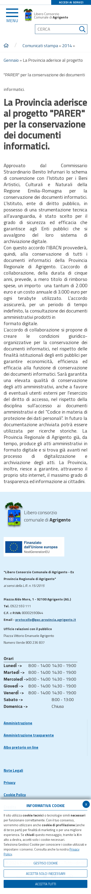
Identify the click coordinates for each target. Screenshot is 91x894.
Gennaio (11, 60)
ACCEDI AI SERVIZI (71, 2)
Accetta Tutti (45, 883)
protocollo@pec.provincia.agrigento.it (45, 619)
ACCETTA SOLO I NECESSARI (45, 873)
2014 (67, 45)
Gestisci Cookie (45, 863)
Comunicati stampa (40, 45)
